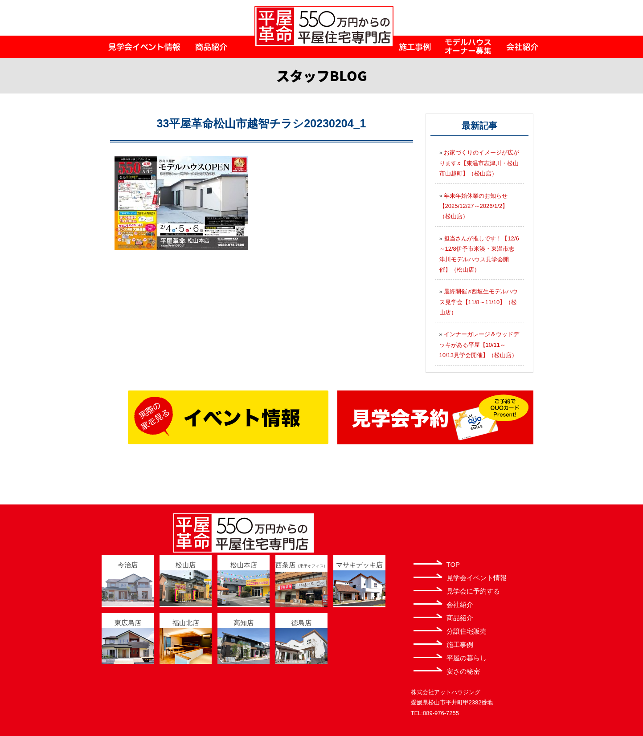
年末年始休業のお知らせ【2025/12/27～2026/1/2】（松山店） (473, 206)
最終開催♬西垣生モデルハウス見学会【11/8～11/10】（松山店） (478, 302)
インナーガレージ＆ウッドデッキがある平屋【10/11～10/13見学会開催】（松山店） (479, 344)
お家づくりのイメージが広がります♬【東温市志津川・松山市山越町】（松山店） (479, 163)
